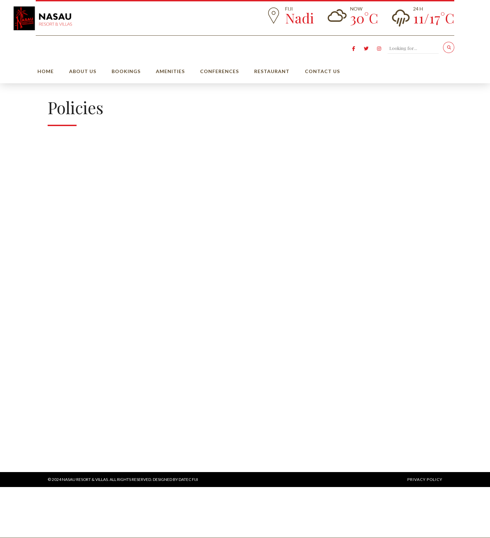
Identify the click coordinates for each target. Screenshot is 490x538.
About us (82, 71)
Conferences (219, 71)
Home (45, 71)
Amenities (170, 71)
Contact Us (322, 71)
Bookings (126, 71)
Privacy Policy (424, 479)
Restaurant (272, 71)
